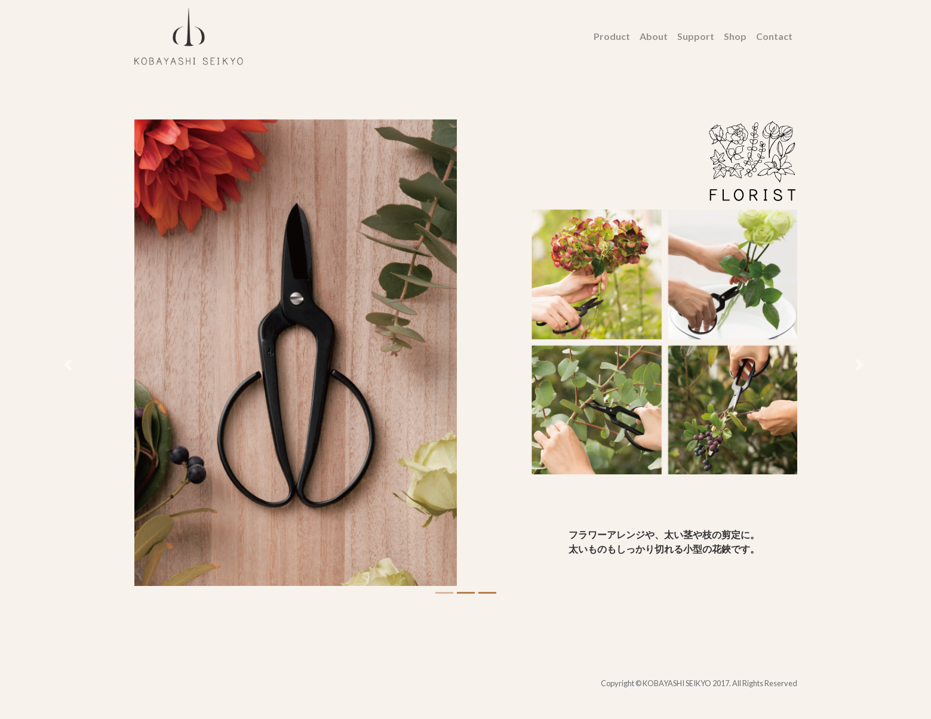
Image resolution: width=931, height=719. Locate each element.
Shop (735, 36)
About (654, 36)
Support (695, 36)
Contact (774, 36)
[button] (70, 364)
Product (612, 36)
